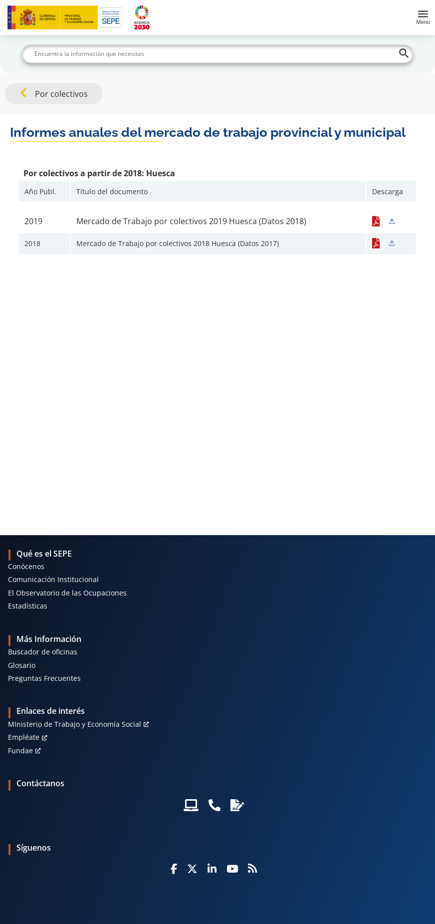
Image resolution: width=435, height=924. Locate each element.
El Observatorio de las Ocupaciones (67, 593)
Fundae (20, 750)
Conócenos (26, 566)
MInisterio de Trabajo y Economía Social (74, 724)
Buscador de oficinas (42, 651)
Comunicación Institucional (53, 579)
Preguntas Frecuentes (44, 678)
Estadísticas (27, 606)
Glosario (21, 665)
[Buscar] (218, 54)
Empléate (23, 737)
